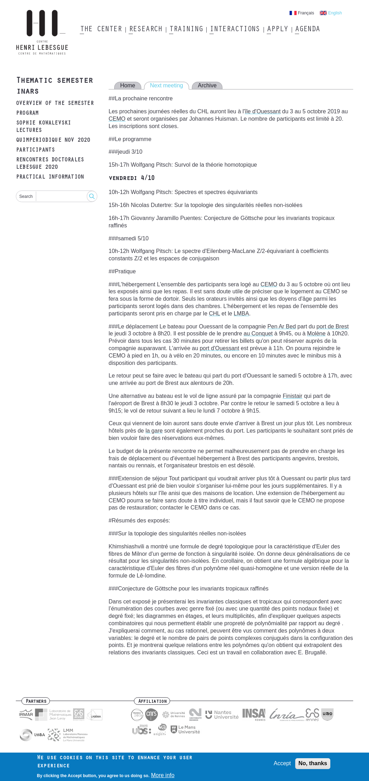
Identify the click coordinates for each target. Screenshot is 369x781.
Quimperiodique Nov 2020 (53, 140)
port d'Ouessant (219, 348)
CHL (214, 313)
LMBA (241, 313)
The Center (101, 30)
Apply (277, 30)
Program (27, 113)
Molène (316, 333)
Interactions (234, 30)
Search (26, 196)
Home (127, 85)
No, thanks (312, 765)
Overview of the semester (54, 104)
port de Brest (333, 326)
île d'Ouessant (263, 111)
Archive (207, 85)
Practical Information (50, 177)
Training (185, 30)
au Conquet (258, 333)
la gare (154, 431)
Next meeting (166, 85)
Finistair (292, 396)
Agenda (307, 30)
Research (145, 30)
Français (306, 13)
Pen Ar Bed (281, 326)
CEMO (117, 119)
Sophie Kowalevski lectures (43, 127)
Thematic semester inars (54, 86)
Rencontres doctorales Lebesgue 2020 (50, 164)
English (335, 13)
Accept (282, 765)
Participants (35, 150)
